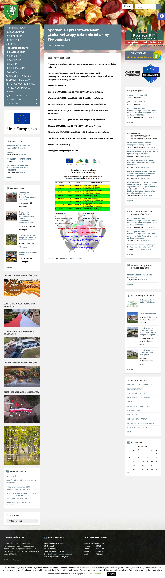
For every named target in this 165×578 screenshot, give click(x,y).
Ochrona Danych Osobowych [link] (16, 70)
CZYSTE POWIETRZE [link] (18, 95)
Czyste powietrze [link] (76, 259)
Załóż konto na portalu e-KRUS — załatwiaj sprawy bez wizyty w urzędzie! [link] (21, 488)
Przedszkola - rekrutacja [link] (22, 83)
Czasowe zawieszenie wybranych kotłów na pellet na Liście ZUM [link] (141, 246)
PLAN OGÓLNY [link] (24, 100)
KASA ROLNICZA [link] (133, 415)
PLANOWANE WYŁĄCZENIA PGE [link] (138, 397)
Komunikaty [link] (15, 56)
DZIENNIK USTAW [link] (133, 410)
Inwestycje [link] (21, 148)
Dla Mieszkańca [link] (23, 52)
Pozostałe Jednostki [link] (22, 48)
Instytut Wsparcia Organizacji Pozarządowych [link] (137, 45)
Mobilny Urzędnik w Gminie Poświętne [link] (139, 276)
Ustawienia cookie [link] (96, 573)
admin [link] (64, 259)
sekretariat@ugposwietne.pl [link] (61, 554)
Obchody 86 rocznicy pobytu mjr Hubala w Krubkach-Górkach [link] (27, 237)
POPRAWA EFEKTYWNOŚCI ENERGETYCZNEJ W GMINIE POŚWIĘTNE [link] (17, 167)
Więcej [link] (9, 178)
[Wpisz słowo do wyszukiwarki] (148, 6)
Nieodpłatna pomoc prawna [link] (18, 89)
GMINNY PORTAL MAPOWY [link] (137, 419)
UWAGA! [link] (9, 152)
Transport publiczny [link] (20, 76)
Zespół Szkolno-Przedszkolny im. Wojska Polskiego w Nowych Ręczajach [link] (147, 331)
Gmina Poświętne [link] (22, 32)
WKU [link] (129, 432)
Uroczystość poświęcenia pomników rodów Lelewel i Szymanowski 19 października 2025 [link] (26, 217)
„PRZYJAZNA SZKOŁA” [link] (136, 102)
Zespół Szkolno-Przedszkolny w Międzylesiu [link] (146, 352)
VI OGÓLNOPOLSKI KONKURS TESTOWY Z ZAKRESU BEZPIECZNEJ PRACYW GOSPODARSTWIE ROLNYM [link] (22, 495)
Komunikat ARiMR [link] (149, 147)
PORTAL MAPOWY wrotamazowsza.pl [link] (141, 423)
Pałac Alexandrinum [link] (147, 313)
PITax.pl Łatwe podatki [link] (151, 47)
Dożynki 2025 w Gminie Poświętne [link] (28, 253)
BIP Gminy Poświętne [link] (13, 560)
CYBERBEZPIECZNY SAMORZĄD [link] (18, 159)
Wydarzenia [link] (15, 60)
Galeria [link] (13, 64)
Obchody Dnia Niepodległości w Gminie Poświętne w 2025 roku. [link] (27, 195)
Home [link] (50, 45)
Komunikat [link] (143, 280)
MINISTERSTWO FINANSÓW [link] (137, 427)
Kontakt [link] (23, 104)
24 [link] (129, 469)
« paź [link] (129, 472)
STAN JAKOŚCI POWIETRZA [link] (137, 393)
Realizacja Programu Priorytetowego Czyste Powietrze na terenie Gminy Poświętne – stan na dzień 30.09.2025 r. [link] (142, 111)
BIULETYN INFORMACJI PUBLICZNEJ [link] (140, 385)
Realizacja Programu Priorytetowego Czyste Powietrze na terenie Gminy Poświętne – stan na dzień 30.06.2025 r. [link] (142, 234)
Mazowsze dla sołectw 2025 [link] (18, 145)
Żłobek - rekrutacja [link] (19, 80)
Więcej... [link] (10, 267)
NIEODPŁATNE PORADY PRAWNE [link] (139, 406)
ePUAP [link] (129, 402)
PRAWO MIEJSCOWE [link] (135, 389)
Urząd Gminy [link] (23, 36)
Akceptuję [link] (111, 574)
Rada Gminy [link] (23, 40)
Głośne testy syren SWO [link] (137, 95)
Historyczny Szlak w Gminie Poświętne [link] (147, 301)
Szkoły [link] (143, 344)
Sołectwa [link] (11, 44)
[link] (161, 16)
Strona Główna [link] (17, 28)
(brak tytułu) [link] (11, 476)
